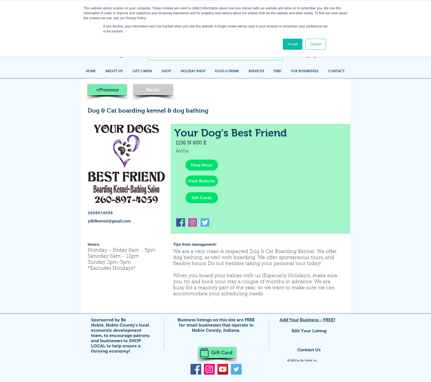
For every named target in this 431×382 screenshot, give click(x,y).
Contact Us (309, 349)
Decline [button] (315, 44)
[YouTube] (222, 369)
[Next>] (153, 89)
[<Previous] (107, 89)
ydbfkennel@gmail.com (109, 221)
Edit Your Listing (309, 330)
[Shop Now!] (202, 165)
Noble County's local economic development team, (120, 330)
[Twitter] (236, 369)
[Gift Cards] (202, 197)
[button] (278, 71)
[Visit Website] (202, 180)
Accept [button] (293, 44)
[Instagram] (209, 369)
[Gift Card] (217, 352)
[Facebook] (195, 369)
